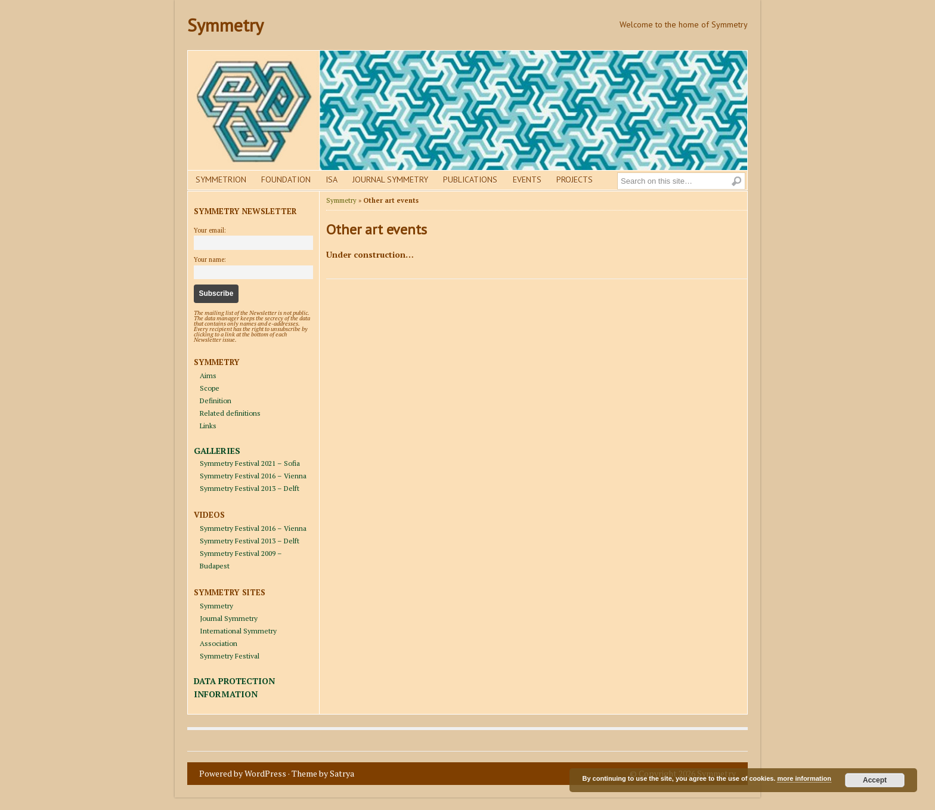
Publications (470, 179)
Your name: (210, 259)
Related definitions (230, 413)
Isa (332, 179)
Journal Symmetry (390, 179)
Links (208, 425)
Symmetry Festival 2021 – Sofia (250, 463)
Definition (215, 400)
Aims (208, 375)
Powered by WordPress (242, 773)
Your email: (210, 230)
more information (804, 778)
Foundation (286, 179)
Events (527, 179)
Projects (574, 179)
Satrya (342, 773)
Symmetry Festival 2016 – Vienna (253, 475)
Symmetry (225, 24)
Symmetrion (221, 179)
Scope (209, 388)
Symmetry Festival (229, 655)
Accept (875, 780)
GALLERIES (217, 450)
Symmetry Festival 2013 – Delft (249, 488)
